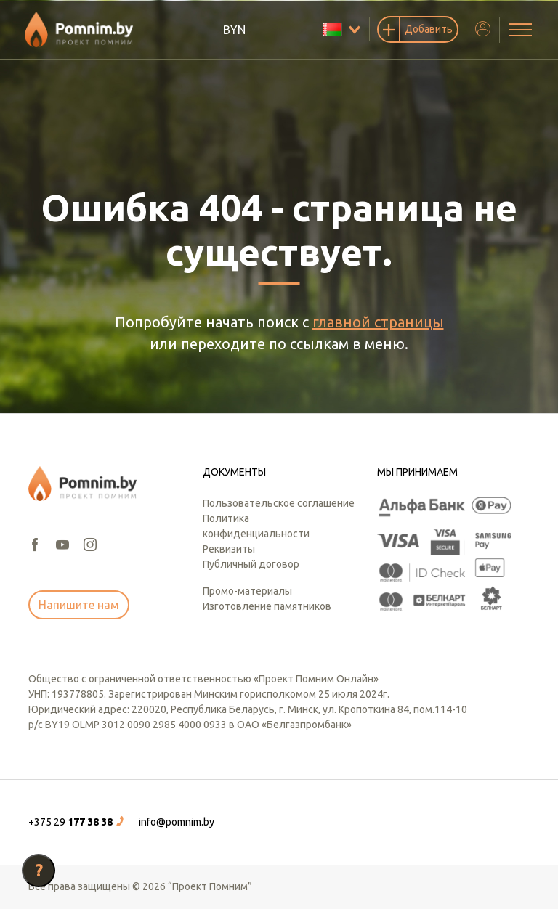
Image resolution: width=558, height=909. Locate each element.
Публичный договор (251, 564)
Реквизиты (229, 549)
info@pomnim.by (176, 822)
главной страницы (378, 322)
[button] (77, 822)
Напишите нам (79, 604)
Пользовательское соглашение (279, 503)
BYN (234, 29)
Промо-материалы (247, 591)
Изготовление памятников (267, 606)
